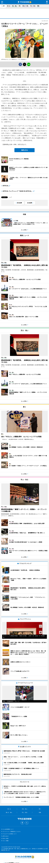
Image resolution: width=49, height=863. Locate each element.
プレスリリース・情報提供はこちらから (11, 831)
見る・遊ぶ (14, 6)
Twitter (27, 823)
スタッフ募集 (5, 840)
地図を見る (24, 150)
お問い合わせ (5, 836)
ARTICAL (5, 185)
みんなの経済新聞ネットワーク (24, 856)
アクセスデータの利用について (9, 833)
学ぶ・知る (32, 6)
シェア (10, 197)
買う (20, 6)
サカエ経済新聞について (8, 829)
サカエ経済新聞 (23, 2)
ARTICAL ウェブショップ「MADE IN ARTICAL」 (18, 191)
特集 (38, 6)
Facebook (22, 823)
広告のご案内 (5, 838)
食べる (8, 6)
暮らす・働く (26, 6)
